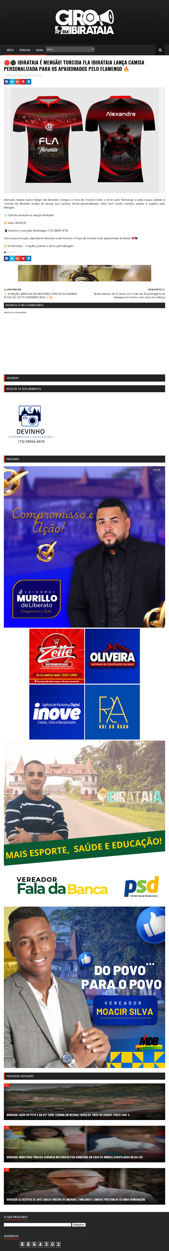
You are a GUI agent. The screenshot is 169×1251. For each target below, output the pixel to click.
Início (9, 50)
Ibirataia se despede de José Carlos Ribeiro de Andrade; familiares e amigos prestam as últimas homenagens (75, 1203)
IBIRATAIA (10, 253)
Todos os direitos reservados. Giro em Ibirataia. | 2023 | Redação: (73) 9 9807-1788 (49, 1246)
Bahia (39, 50)
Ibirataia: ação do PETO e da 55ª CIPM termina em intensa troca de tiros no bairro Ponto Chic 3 (67, 1118)
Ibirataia (24, 50)
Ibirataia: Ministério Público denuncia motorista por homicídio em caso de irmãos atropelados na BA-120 (74, 1161)
